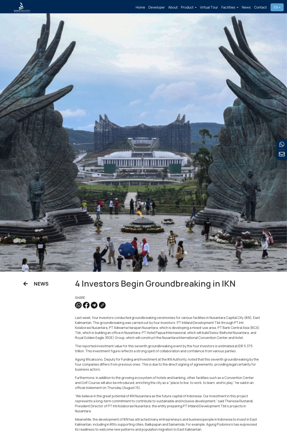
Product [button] (187, 7)
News (246, 7)
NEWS (36, 283)
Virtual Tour (209, 7)
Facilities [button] (228, 7)
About (173, 7)
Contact (260, 7)
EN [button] (276, 7)
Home (140, 7)
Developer (156, 7)
